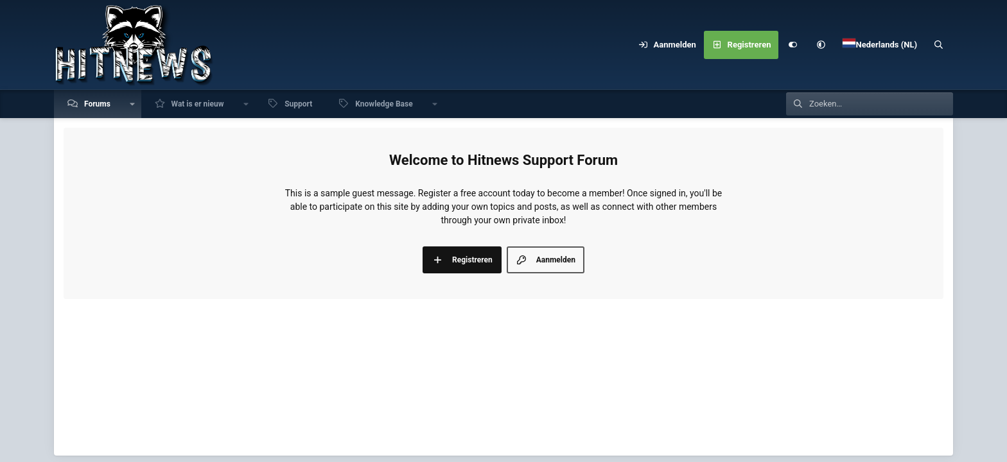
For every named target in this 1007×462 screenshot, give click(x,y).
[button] (821, 45)
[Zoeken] (939, 45)
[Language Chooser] (880, 45)
